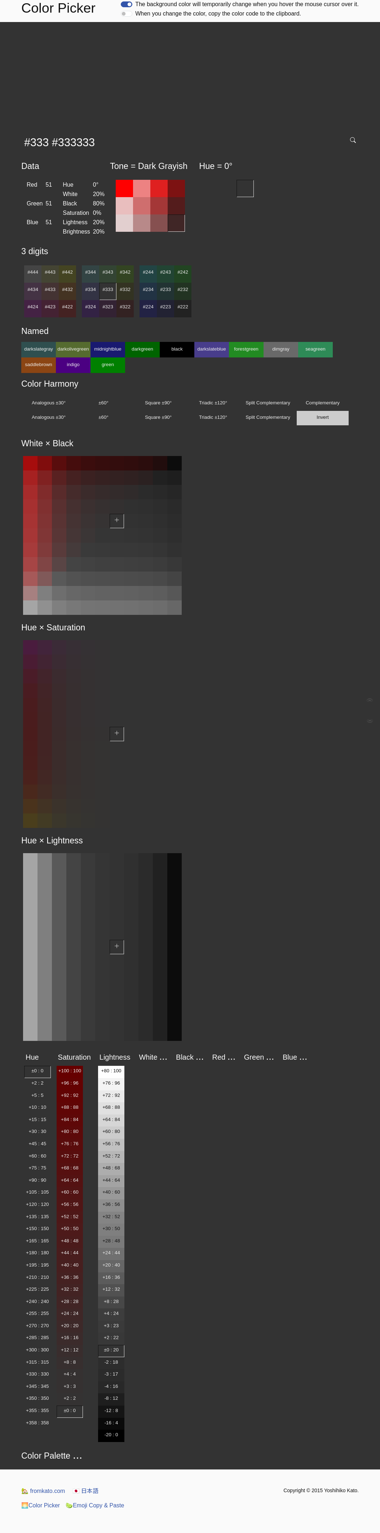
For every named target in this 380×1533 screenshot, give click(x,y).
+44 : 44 (70, 1252)
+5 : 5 (37, 1095)
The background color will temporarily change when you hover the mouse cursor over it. (247, 4)
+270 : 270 (37, 1325)
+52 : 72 (111, 1156)
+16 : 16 (70, 1337)
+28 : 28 (70, 1301)
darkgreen (142, 349)
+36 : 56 (111, 1204)
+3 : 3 (70, 1386)
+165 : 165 (37, 1240)
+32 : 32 (70, 1289)
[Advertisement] (191, 76)
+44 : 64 (111, 1180)
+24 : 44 (111, 1252)
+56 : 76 (111, 1143)
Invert (322, 417)
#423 (50, 306)
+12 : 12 (70, 1349)
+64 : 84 (111, 1119)
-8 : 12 (111, 1398)
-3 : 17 (111, 1374)
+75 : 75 (38, 1168)
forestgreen (246, 349)
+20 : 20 (70, 1325)
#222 (182, 306)
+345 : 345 (37, 1386)
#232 (182, 289)
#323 (107, 306)
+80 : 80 (70, 1131)
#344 (90, 272)
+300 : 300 (37, 1349)
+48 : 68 (111, 1168)
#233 (165, 289)
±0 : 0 (37, 1070)
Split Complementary (268, 402)
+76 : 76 (70, 1143)
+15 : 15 (38, 1119)
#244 (148, 272)
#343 (107, 272)
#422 (67, 306)
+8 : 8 (70, 1362)
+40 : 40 (70, 1265)
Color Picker (40, 1505)
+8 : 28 (111, 1301)
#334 (90, 289)
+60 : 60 (38, 1156)
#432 (67, 289)
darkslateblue (211, 349)
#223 (165, 306)
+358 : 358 (37, 1422)
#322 (125, 306)
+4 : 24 (111, 1313)
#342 (125, 272)
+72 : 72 (70, 1156)
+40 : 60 (111, 1192)
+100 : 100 (69, 1070)
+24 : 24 (70, 1313)
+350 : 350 (37, 1398)
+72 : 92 (111, 1095)
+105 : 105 (37, 1192)
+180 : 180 (37, 1252)
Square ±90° (158, 402)
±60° (103, 402)
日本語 (85, 1491)
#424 (32, 306)
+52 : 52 (70, 1216)
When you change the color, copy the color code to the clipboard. (218, 13)
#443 (50, 272)
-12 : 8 (111, 1410)
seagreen (315, 349)
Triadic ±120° (213, 402)
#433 (50, 289)
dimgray (280, 349)
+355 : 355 (37, 1410)
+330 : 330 (37, 1374)
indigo (73, 364)
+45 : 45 (38, 1143)
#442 (67, 272)
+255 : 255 (37, 1313)
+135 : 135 (37, 1216)
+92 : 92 (70, 1095)
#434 (32, 289)
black (176, 349)
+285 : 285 (37, 1337)
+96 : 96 (70, 1083)
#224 (148, 306)
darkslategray (38, 349)
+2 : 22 (111, 1337)
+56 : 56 (70, 1204)
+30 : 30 (38, 1131)
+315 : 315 (37, 1362)
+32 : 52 (111, 1216)
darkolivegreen (73, 349)
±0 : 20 (111, 1349)
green (108, 364)
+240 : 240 (37, 1301)
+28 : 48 (111, 1240)
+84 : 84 (70, 1119)
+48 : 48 (70, 1240)
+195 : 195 (37, 1265)
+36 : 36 (70, 1277)
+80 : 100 (111, 1070)
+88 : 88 (70, 1107)
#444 (32, 272)
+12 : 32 (111, 1289)
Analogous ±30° (49, 402)
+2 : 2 (37, 1083)
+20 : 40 (111, 1265)
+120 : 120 (37, 1204)
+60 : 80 (111, 1131)
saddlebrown (38, 364)
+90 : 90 (38, 1180)
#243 (165, 272)
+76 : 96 (111, 1083)
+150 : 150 (37, 1228)
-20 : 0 (111, 1434)
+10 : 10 (38, 1107)
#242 (182, 272)
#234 (148, 289)
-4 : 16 (111, 1386)
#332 (125, 289)
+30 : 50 (111, 1228)
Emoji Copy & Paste (95, 1505)
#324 (90, 306)
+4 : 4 (70, 1374)
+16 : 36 (111, 1277)
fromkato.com (43, 1491)
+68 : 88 (111, 1107)
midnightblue (107, 349)
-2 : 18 (111, 1362)
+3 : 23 (111, 1325)
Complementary (323, 402)
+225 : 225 (37, 1289)
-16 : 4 (111, 1422)
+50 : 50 (70, 1228)
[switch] (126, 4)
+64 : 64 (70, 1180)
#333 (107, 289)
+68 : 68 (70, 1168)
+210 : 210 (37, 1277)
